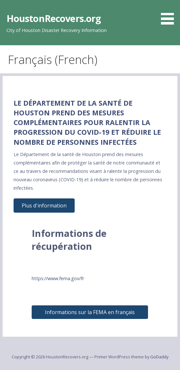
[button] (169, 13)
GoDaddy (159, 357)
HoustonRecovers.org (53, 18)
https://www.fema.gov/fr (58, 278)
